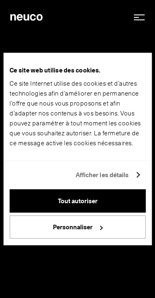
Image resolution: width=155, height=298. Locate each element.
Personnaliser (78, 227)
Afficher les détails (102, 175)
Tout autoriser (78, 200)
